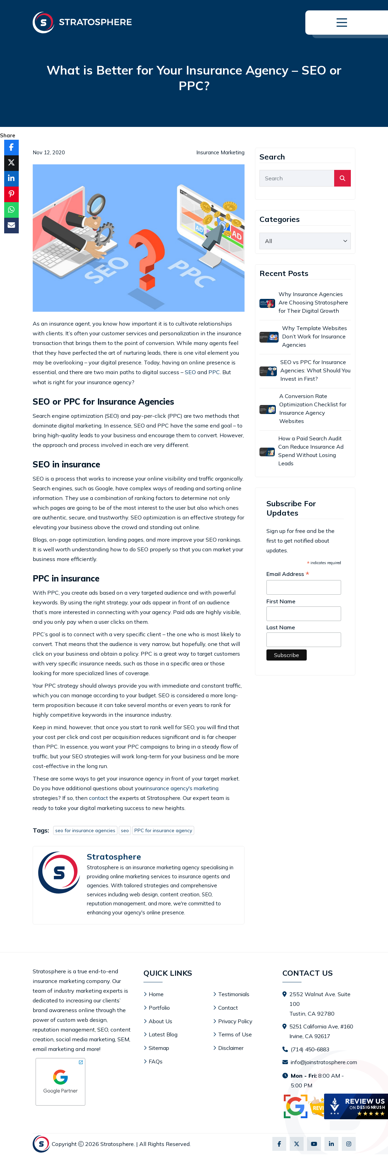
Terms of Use (235, 1033)
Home (156, 993)
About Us (161, 1020)
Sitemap (159, 1046)
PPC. (214, 372)
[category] (305, 241)
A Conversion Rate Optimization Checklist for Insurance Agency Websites (312, 408)
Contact (228, 1006)
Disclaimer (231, 1046)
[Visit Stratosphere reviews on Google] (315, 1116)
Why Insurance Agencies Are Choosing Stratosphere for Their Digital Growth (313, 302)
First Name (280, 601)
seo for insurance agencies (86, 830)
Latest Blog (163, 1033)
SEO (190, 372)
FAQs (156, 1059)
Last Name (280, 627)
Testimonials (234, 993)
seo (126, 830)
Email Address (287, 574)
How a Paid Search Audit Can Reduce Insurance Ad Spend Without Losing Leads (311, 451)
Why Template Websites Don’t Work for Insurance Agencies (314, 336)
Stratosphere (114, 856)
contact (98, 797)
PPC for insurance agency (165, 830)
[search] (342, 178)
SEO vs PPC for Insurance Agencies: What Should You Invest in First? (315, 370)
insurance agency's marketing (184, 787)
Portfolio (160, 1006)
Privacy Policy (236, 1020)
